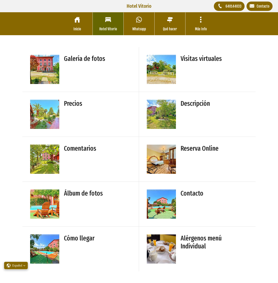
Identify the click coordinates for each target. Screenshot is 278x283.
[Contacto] (260, 6)
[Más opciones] (200, 23)
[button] (15, 265)
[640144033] (229, 6)
